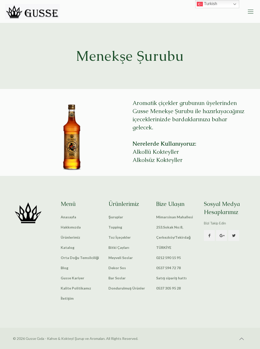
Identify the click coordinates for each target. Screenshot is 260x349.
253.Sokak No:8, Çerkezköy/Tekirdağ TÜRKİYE (173, 237)
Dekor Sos (117, 268)
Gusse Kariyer (72, 278)
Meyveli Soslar (120, 257)
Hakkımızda (71, 227)
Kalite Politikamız (76, 288)
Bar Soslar (117, 278)
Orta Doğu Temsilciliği (80, 257)
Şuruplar (115, 217)
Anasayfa (68, 217)
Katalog (67, 247)
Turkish (207, 4)
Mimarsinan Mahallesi (174, 217)
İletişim (67, 298)
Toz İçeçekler (119, 237)
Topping (115, 227)
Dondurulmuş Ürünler (126, 288)
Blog (64, 268)
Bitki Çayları (118, 247)
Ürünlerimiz (70, 237)
